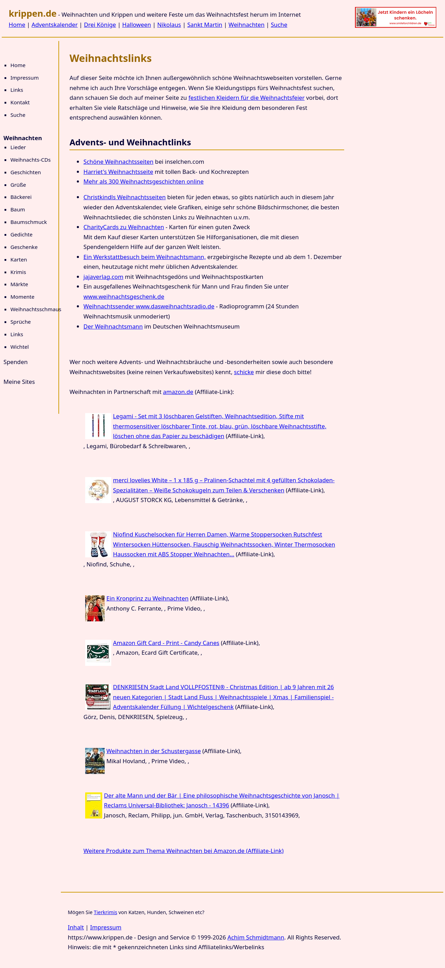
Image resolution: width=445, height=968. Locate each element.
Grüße (18, 184)
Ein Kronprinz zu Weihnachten (147, 598)
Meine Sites (19, 382)
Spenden (15, 362)
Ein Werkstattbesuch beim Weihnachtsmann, (144, 257)
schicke (244, 372)
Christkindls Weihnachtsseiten (124, 197)
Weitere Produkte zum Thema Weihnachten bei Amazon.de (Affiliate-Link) (183, 851)
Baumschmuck (28, 221)
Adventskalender (55, 25)
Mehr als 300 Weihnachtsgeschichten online (143, 181)
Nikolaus (169, 25)
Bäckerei (21, 196)
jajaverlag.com (103, 277)
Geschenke (24, 246)
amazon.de (178, 392)
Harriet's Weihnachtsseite (118, 172)
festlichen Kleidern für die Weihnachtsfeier (246, 98)
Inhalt (76, 927)
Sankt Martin (204, 25)
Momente (22, 296)
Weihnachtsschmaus (35, 309)
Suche (279, 25)
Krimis (18, 271)
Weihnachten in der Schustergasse (153, 751)
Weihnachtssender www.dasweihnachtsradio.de (149, 306)
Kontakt (20, 102)
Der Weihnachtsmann (113, 326)
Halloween (136, 25)
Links (16, 89)
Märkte (19, 284)
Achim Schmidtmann (255, 937)
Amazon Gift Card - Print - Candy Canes (166, 643)
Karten (18, 259)
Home (17, 25)
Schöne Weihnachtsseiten (118, 162)
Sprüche (20, 321)
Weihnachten (246, 25)
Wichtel (19, 346)
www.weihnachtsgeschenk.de (123, 296)
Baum (17, 209)
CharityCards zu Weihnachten (123, 227)
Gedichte (21, 234)
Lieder (18, 147)
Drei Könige (100, 25)
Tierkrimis (105, 912)
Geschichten (25, 172)
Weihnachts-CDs (30, 159)
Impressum (24, 77)
